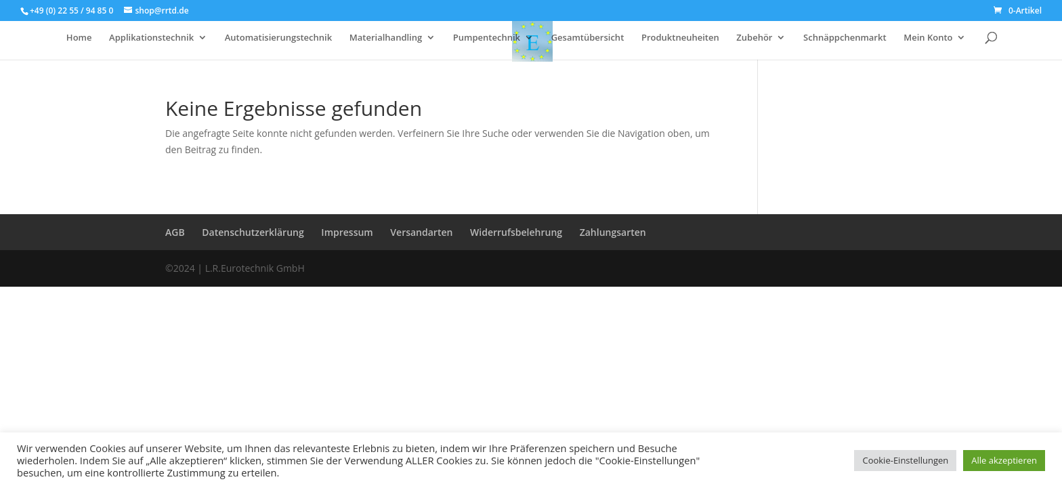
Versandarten (421, 232)
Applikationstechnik (151, 38)
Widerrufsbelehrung (516, 232)
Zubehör (754, 38)
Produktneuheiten (680, 38)
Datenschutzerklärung (252, 232)
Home (79, 38)
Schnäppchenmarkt (844, 38)
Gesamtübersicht (587, 38)
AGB (175, 232)
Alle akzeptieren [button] (1004, 460)
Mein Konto (928, 38)
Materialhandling (385, 38)
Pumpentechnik (486, 38)
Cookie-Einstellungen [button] (905, 460)
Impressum (347, 232)
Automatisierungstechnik (278, 38)
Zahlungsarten (613, 232)
